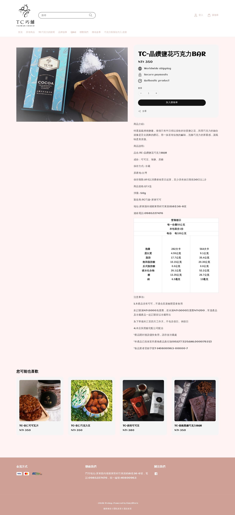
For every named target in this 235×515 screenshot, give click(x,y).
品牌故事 (62, 32)
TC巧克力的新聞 (47, 32)
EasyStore (132, 503)
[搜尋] (90, 15)
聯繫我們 (84, 32)
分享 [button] (142, 111)
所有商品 (30, 32)
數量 (140, 88)
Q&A (73, 32)
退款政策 (127, 509)
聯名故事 (96, 32)
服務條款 (107, 509)
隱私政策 (117, 509)
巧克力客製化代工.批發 (115, 32)
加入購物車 (172, 102)
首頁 (20, 32)
